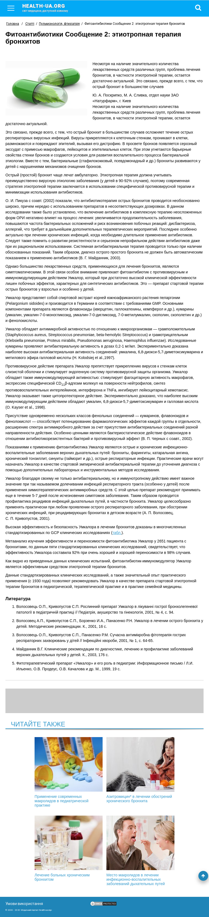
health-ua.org (49, 7)
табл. (117, 532)
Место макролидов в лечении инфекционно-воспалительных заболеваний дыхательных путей (140, 851)
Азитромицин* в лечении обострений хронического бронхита (140, 770)
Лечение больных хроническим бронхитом (69, 849)
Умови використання (24, 903)
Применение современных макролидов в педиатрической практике (69, 772)
